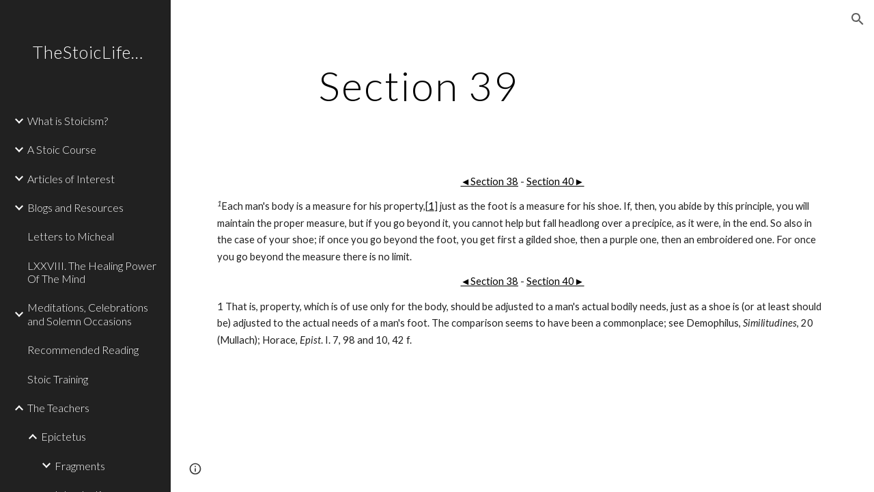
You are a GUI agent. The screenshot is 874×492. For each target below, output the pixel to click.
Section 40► (555, 181)
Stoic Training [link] (57, 378)
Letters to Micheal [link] (70, 236)
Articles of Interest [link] (71, 178)
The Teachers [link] (58, 407)
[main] (419, 85)
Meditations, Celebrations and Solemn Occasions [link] (87, 314)
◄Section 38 (489, 181)
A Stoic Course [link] (61, 149)
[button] (857, 19)
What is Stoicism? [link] (67, 120)
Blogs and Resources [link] (75, 207)
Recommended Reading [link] (83, 349)
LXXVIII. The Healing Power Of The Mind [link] (91, 272)
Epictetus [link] (63, 436)
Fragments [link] (80, 465)
